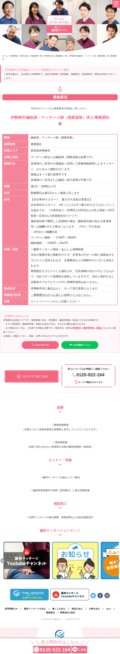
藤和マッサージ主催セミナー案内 (61, 477)
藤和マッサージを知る (35, 608)
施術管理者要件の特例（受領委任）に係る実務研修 (61, 490)
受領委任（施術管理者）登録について (90, 328)
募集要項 (50, 612)
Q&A (108, 608)
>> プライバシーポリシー (51, 619)
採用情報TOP (11, 608)
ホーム (5, 56)
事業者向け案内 (67, 612)
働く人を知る (58, 608)
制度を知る (77, 608)
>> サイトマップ (72, 619)
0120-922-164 (40, 344)
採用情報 (13, 56)
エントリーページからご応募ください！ (56, 301)
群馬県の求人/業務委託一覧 (55, 56)
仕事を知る (24, 56)
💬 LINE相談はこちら (79, 345)
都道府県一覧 (36, 56)
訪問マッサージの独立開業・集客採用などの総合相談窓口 (61, 517)
